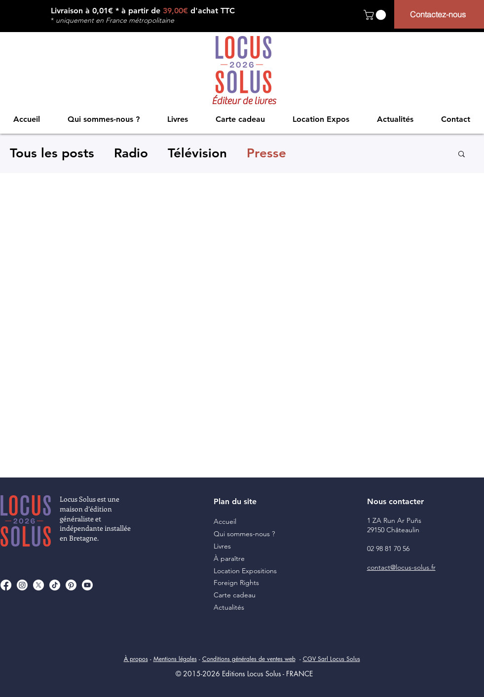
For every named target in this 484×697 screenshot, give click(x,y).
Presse (266, 153)
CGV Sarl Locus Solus (331, 659)
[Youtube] (87, 585)
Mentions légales (175, 659)
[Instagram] (22, 585)
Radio (131, 153)
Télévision (197, 153)
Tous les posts (52, 153)
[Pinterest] (71, 585)
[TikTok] (54, 585)
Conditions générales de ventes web (249, 659)
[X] (38, 585)
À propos (136, 659)
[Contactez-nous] (439, 14)
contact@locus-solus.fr (401, 567)
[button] (376, 15)
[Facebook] (5, 585)
